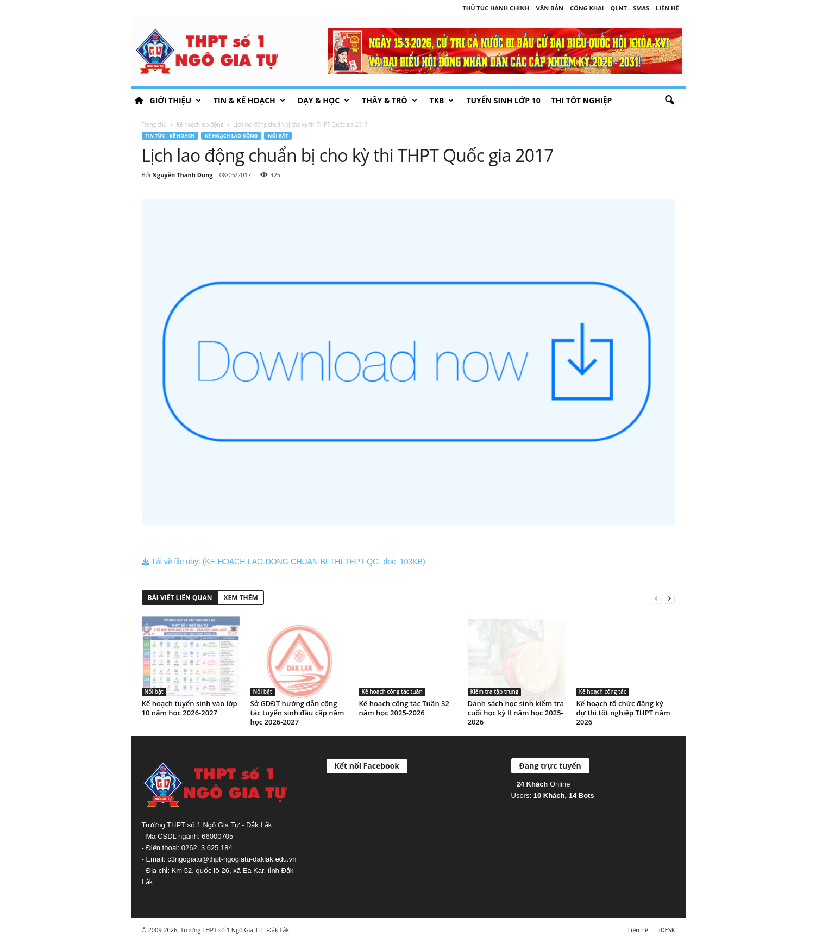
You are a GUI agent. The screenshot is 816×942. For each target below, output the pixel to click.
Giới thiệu (175, 101)
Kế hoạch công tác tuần (392, 691)
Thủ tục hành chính (495, 8)
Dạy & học (323, 101)
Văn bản (549, 8)
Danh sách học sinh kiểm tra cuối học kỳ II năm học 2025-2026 (516, 712)
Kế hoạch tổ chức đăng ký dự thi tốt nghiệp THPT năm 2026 (623, 712)
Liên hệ (667, 8)
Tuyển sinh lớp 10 (503, 100)
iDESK (667, 930)
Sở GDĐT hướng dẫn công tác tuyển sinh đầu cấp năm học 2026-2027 (297, 712)
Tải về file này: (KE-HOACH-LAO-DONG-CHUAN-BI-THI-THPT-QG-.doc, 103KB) (283, 561)
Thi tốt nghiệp (581, 100)
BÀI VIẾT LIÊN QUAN (180, 597)
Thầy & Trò (389, 101)
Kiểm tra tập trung (494, 691)
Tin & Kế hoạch (249, 101)
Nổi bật (278, 135)
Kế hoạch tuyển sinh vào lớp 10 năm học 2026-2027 (189, 708)
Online (543, 784)
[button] (669, 101)
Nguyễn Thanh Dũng (182, 175)
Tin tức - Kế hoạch (170, 135)
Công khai (587, 8)
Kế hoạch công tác (602, 691)
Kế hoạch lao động (200, 124)
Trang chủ (154, 124)
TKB (442, 101)
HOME (139, 101)
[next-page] (669, 598)
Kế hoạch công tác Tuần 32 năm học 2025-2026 (404, 708)
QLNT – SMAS (630, 8)
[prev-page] (656, 598)
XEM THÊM (241, 597)
